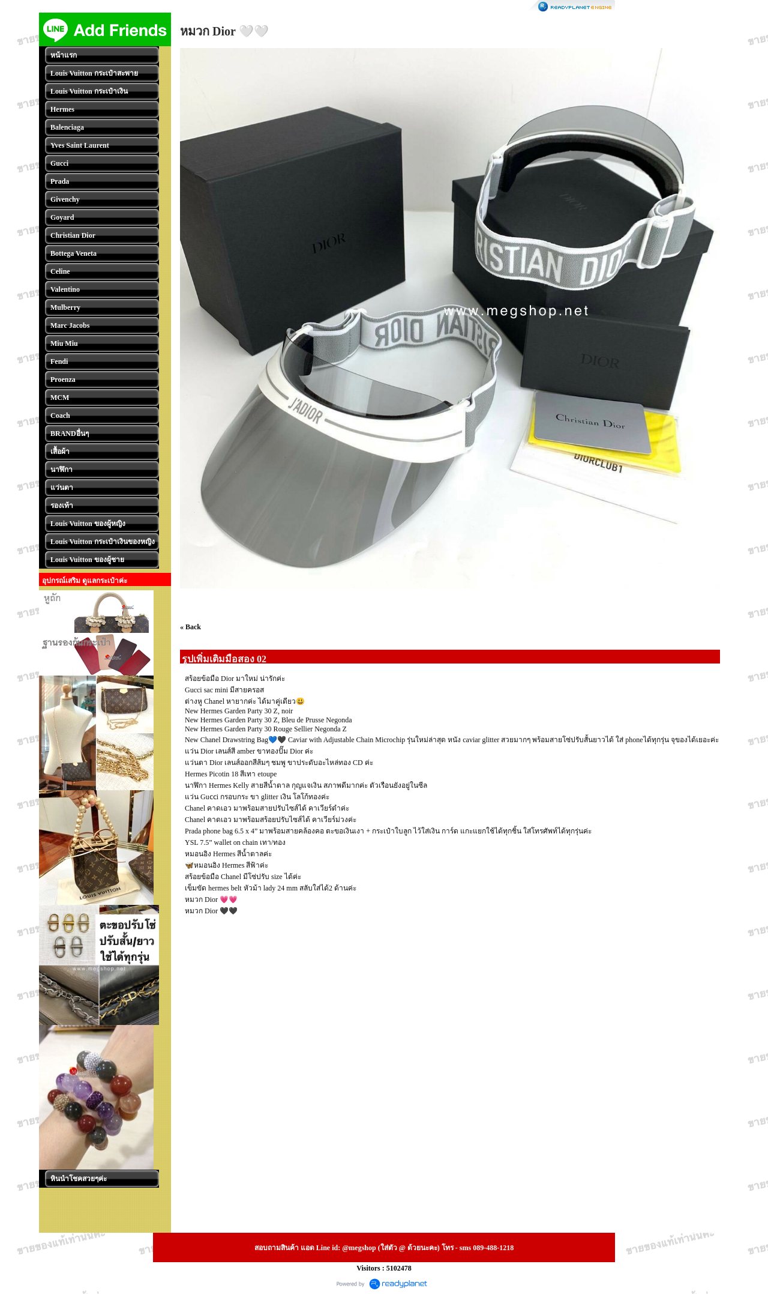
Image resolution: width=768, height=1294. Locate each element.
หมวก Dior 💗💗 (211, 899)
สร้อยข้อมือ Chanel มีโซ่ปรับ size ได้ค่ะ (243, 876)
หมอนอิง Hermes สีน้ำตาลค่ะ (228, 854)
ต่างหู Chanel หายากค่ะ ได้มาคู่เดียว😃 (245, 701)
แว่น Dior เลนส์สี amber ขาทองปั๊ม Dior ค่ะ (249, 751)
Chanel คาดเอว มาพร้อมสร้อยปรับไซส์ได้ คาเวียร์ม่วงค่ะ (270, 819)
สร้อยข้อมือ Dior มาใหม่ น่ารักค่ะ (235, 678)
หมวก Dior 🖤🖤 (211, 911)
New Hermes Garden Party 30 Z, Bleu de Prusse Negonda (268, 720)
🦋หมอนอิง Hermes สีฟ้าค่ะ (226, 865)
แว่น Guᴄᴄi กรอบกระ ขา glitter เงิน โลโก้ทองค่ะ (257, 797)
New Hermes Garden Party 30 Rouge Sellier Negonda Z (266, 729)
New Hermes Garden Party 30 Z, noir (239, 711)
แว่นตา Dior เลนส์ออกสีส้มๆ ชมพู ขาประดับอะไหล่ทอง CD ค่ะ (279, 762)
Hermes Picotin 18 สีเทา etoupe (231, 774)
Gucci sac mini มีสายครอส (224, 690)
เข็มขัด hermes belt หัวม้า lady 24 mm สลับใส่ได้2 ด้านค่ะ (270, 888)
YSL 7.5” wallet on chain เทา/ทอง (235, 842)
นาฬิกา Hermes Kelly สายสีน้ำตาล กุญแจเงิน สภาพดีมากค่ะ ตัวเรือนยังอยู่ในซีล (306, 785)
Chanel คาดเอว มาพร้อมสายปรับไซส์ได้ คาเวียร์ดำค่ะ (267, 808)
